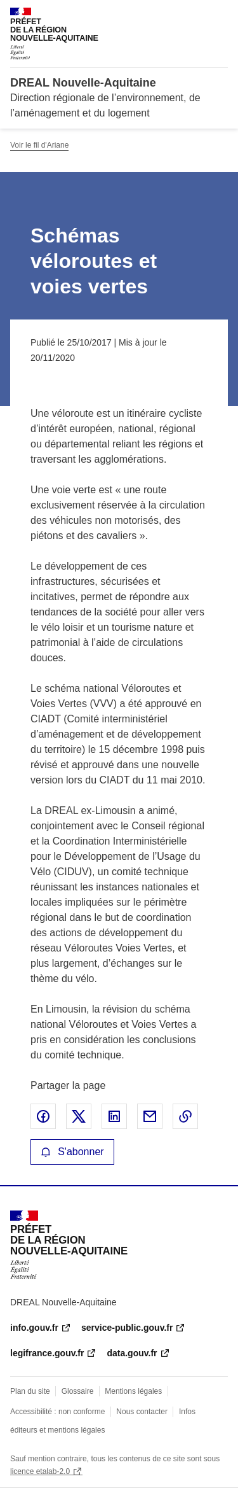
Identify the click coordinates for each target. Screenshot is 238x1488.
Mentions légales (133, 1391)
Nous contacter (142, 1411)
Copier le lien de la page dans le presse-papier (185, 1116)
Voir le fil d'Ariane (39, 145)
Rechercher (195, 15)
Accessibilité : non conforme (57, 1411)
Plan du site (30, 1391)
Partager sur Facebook (43, 1116)
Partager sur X (78, 1116)
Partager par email (149, 1116)
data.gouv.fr (132, 1353)
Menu (220, 15)
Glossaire (78, 1391)
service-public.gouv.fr (127, 1328)
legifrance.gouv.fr (47, 1353)
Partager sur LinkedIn (114, 1116)
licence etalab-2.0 (40, 1471)
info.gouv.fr (34, 1328)
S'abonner (72, 1151)
